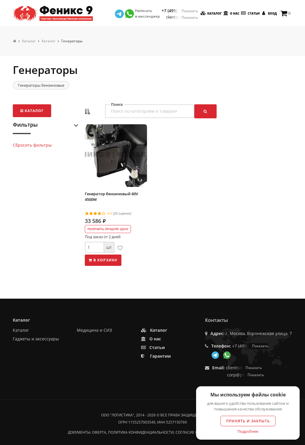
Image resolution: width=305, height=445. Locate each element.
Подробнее (247, 431)
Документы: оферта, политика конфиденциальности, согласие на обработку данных (152, 432)
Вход (268, 13)
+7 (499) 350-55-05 (180, 11)
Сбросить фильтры (32, 145)
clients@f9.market (182, 17)
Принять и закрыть (248, 421)
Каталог (211, 13)
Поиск (117, 104)
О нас (231, 13)
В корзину (103, 260)
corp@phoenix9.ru (245, 375)
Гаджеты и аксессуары (36, 339)
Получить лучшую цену (107, 229)
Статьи (250, 13)
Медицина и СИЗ (94, 330)
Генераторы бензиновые (41, 85)
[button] (87, 111)
